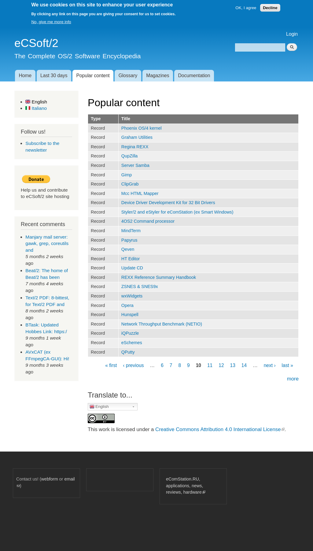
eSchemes (131, 342)
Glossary (128, 75)
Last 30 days (53, 75)
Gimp (126, 174)
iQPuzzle (130, 333)
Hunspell (129, 314)
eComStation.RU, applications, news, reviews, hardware (185, 486)
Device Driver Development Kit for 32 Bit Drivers (168, 202)
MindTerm (131, 230)
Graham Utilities (137, 137)
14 (244, 365)
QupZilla (129, 155)
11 (209, 365)
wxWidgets (132, 296)
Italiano (36, 108)
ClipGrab (130, 184)
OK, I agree (245, 7)
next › (270, 365)
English (36, 101)
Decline (270, 7)
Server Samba (135, 165)
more (293, 379)
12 (221, 365)
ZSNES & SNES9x (139, 286)
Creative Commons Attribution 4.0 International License (219, 429)
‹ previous (133, 365)
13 (232, 365)
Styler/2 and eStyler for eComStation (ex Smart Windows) (177, 212)
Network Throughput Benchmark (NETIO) (161, 324)
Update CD (132, 267)
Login (292, 34)
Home (25, 75)
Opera (127, 305)
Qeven (127, 249)
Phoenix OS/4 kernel (141, 128)
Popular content (92, 75)
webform (49, 479)
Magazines (157, 75)
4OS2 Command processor (148, 221)
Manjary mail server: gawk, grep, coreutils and (46, 243)
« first (111, 365)
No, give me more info (51, 22)
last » (287, 365)
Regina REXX (135, 146)
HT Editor (130, 258)
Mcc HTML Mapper (140, 193)
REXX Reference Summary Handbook (158, 277)
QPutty (128, 352)
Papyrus (129, 240)
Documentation (194, 75)
